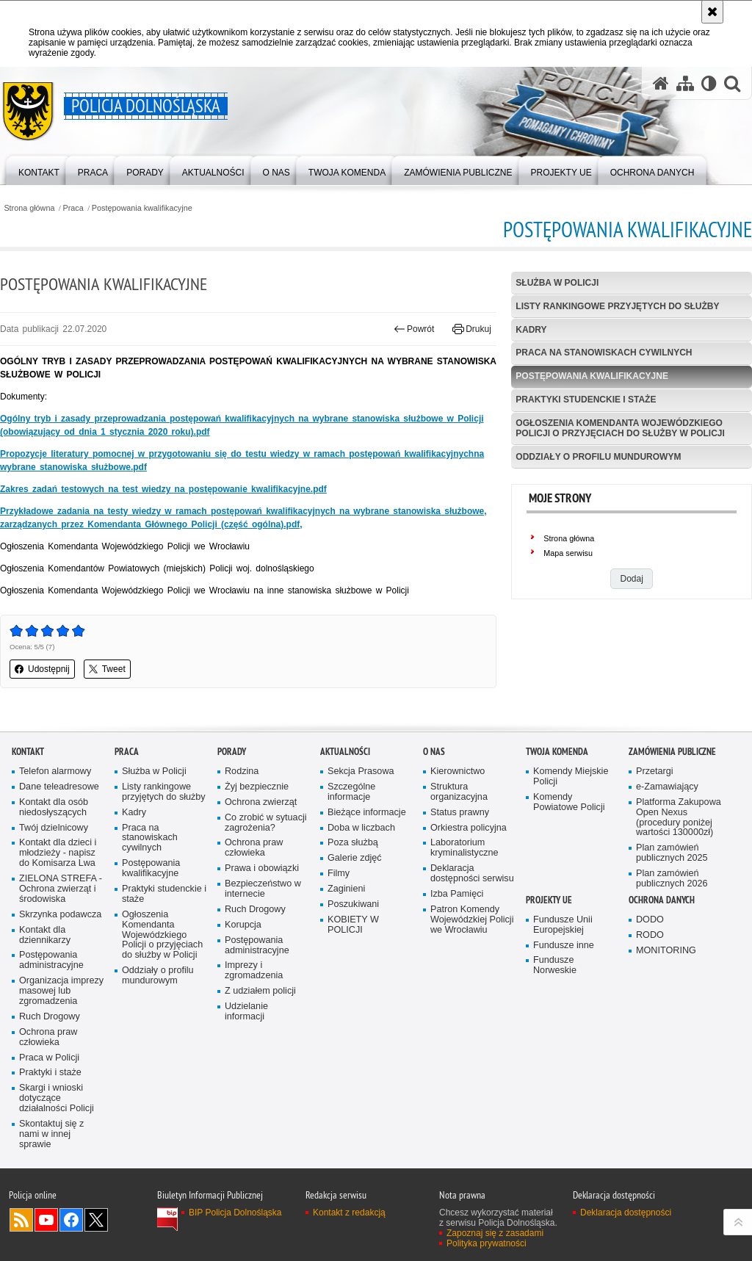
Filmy (339, 920)
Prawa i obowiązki (262, 914)
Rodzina (241, 817)
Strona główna (29, 208)
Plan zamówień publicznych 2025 (672, 899)
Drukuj (471, 329)
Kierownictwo (457, 817)
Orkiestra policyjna (468, 873)
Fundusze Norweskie (554, 1012)
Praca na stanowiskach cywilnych (604, 352)
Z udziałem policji (260, 1037)
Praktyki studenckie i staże (586, 399)
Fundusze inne (563, 991)
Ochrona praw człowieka (48, 1083)
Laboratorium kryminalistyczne (464, 894)
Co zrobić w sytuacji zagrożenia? (266, 868)
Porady (231, 797)
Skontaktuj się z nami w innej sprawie (51, 1180)
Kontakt (28, 797)
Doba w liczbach (361, 873)
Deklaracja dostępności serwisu (472, 920)
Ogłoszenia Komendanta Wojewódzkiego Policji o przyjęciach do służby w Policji (620, 428)
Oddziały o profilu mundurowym (598, 457)
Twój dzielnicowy (53, 873)
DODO (650, 965)
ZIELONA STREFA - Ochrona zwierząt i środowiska (60, 935)
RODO (650, 981)
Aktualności (345, 797)
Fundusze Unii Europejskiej (563, 970)
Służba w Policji (557, 283)
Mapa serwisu (568, 553)
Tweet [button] (107, 669)
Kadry (531, 330)
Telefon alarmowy (55, 817)
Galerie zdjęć (355, 904)
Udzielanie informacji (246, 1058)
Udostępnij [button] (42, 669)
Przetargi (654, 817)
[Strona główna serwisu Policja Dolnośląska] (661, 83)
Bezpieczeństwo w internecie (263, 935)
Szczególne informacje (351, 838)
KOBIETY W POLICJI (353, 970)
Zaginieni (346, 935)
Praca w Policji (49, 1103)
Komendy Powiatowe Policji (569, 848)
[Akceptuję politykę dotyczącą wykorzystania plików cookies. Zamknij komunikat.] (712, 12)
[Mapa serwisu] (685, 83)
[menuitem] (39, 169)
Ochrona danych (662, 945)
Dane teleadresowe (59, 832)
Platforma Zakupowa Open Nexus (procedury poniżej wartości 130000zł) (678, 863)
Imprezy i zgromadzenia (254, 1017)
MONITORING (666, 996)
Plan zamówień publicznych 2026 (672, 925)
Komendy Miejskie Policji (570, 822)
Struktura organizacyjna (459, 838)
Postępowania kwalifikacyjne (142, 208)
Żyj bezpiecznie (257, 832)
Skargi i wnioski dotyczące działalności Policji (56, 1145)
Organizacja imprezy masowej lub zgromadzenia (61, 1037)
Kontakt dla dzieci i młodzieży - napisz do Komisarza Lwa (57, 899)
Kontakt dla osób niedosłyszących (53, 853)
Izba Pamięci (456, 939)
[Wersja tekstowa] (709, 83)
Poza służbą (353, 889)
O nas (434, 797)
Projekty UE (549, 945)
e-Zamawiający (667, 832)
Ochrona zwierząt (261, 848)
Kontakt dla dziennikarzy (44, 981)
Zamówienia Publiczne (672, 797)
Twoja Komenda (557, 797)
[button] (732, 83)
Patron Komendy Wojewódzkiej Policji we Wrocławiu (471, 965)
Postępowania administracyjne (51, 1006)
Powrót (414, 329)
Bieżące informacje (367, 858)
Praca (73, 208)
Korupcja (243, 970)
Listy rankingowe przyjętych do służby (617, 306)
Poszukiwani (353, 950)
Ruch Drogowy (49, 1062)
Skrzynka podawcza (60, 960)
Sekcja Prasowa (361, 817)
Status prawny (459, 858)
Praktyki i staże (50, 1119)
